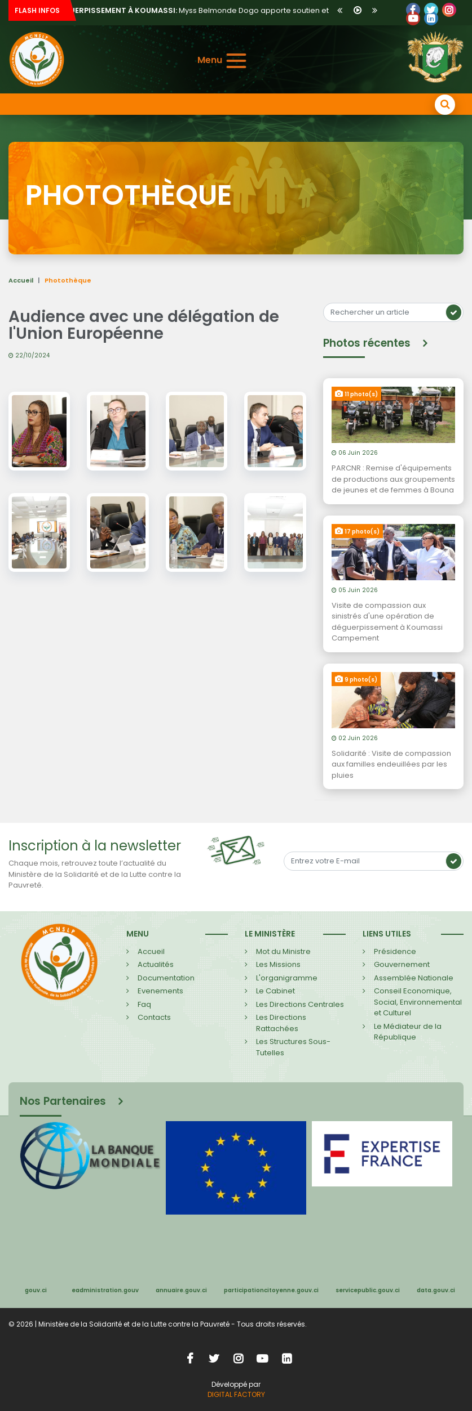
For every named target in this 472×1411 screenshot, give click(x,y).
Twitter (431, 10)
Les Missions (278, 964)
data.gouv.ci (436, 1290)
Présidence (395, 951)
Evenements (160, 991)
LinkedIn (449, 10)
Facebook (413, 10)
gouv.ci (36, 1290)
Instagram (238, 1359)
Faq (144, 1004)
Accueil (20, 280)
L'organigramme (286, 978)
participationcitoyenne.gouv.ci (271, 1290)
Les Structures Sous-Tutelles (293, 1047)
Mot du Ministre (283, 951)
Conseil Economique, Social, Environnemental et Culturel (418, 1002)
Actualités (156, 964)
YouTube (413, 18)
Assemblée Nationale (413, 978)
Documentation (166, 978)
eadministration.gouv (105, 1290)
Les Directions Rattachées (281, 1023)
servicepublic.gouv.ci (368, 1290)
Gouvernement (402, 964)
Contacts (154, 1017)
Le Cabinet (275, 991)
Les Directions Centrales (300, 1004)
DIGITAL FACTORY (236, 1394)
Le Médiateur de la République (408, 1032)
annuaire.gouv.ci (181, 1290)
